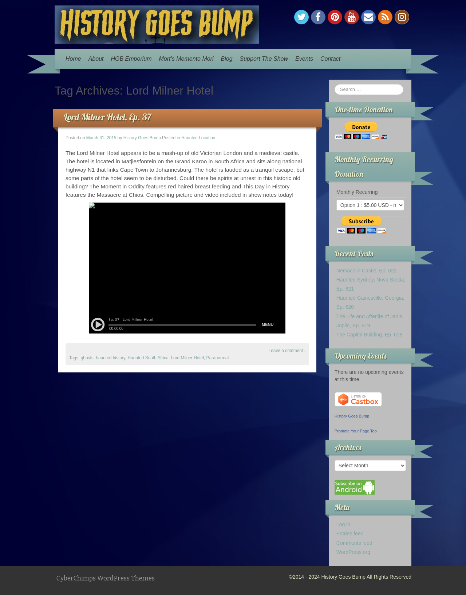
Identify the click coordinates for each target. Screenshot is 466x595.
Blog (227, 59)
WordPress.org (353, 552)
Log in (343, 524)
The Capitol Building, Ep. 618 (369, 335)
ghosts (87, 357)
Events (304, 59)
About (96, 59)
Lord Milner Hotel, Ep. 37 (107, 117)
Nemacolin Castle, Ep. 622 (366, 270)
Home (73, 59)
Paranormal (217, 357)
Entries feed (350, 533)
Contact (330, 59)
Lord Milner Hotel (187, 357)
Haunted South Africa (147, 357)
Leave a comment (286, 350)
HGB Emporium (131, 59)
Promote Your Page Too (356, 431)
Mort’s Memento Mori (186, 59)
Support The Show (264, 59)
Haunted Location (198, 137)
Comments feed (354, 543)
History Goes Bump (142, 137)
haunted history (110, 357)
